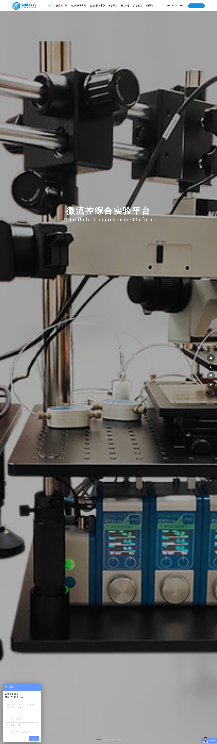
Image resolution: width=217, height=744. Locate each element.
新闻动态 (125, 7)
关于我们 (112, 7)
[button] (99, 739)
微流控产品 (61, 7)
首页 (50, 7)
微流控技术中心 (97, 7)
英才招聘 (137, 7)
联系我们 (149, 7)
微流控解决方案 (78, 7)
